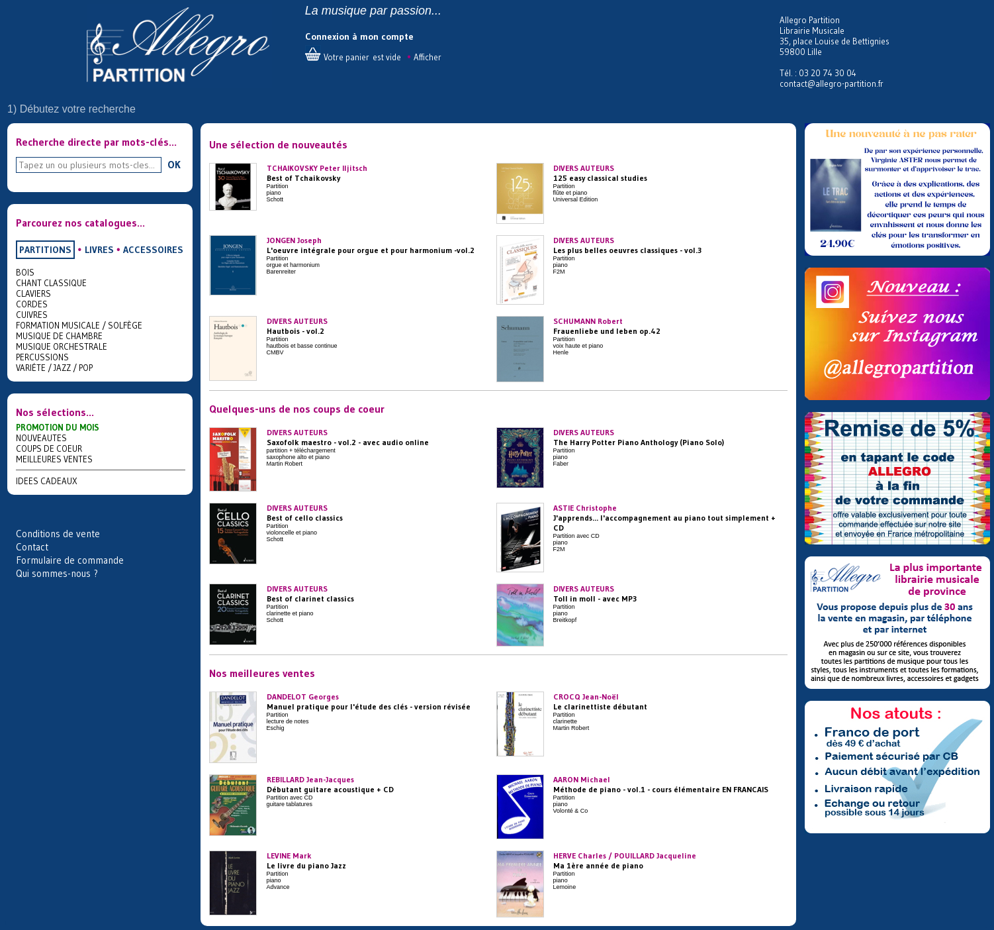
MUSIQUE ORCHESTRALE (61, 346)
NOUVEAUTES (41, 438)
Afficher (427, 57)
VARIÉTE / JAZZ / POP (54, 367)
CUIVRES (32, 314)
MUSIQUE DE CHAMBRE (59, 336)
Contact (32, 547)
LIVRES (99, 250)
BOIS (25, 272)
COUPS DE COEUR (49, 448)
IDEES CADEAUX (46, 481)
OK (174, 164)
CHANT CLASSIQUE (51, 283)
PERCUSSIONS (42, 357)
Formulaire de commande (70, 560)
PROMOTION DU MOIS (57, 427)
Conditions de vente (58, 533)
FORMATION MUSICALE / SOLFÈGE (79, 325)
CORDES (32, 304)
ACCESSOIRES (153, 250)
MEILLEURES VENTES (54, 459)
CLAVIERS (33, 293)
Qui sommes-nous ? (57, 573)
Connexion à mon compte (359, 36)
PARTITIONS (45, 250)
